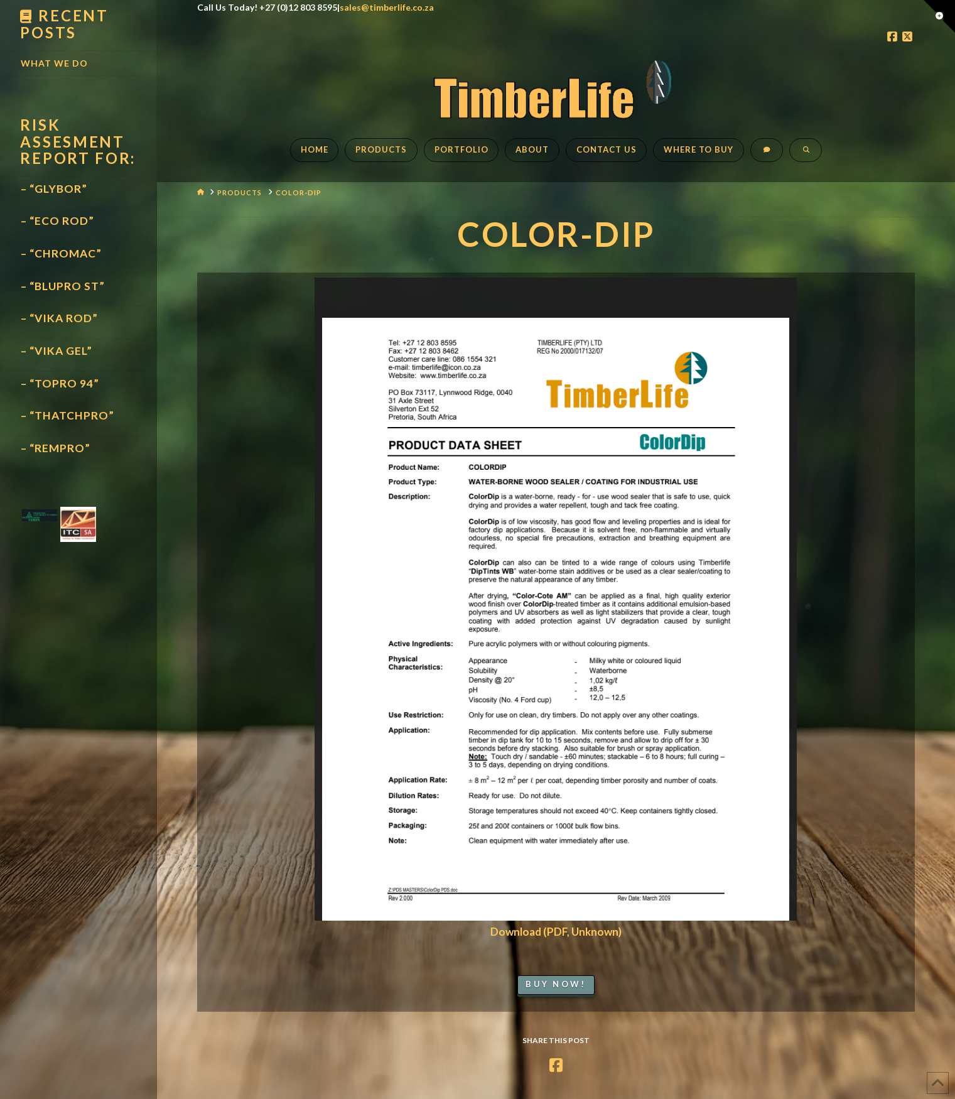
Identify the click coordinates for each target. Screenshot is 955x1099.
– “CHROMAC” (61, 253)
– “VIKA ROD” (59, 318)
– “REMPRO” (55, 448)
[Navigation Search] (805, 156)
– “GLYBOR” (54, 188)
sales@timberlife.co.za (387, 7)
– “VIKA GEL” (56, 350)
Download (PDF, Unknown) (556, 931)
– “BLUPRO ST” (63, 286)
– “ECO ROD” (57, 220)
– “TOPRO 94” (60, 383)
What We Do (54, 63)
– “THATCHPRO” (67, 415)
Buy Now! (556, 984)
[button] (939, 16)
